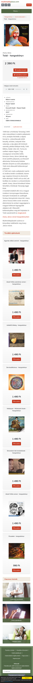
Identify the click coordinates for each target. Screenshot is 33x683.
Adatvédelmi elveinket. (9, 681)
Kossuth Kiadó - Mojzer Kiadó (15, 108)
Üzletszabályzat (16, 653)
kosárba (16, 275)
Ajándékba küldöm (20, 75)
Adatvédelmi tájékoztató (12, 656)
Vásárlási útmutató (22, 650)
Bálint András (10, 100)
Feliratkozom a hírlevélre (16, 675)
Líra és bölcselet (20, 17)
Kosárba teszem (20, 70)
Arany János (7, 53)
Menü (16, 11)
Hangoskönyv (8, 17)
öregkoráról (22, 213)
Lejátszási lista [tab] (17, 127)
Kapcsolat (25, 656)
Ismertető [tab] (7, 127)
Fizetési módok (9, 650)
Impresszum (16, 658)
